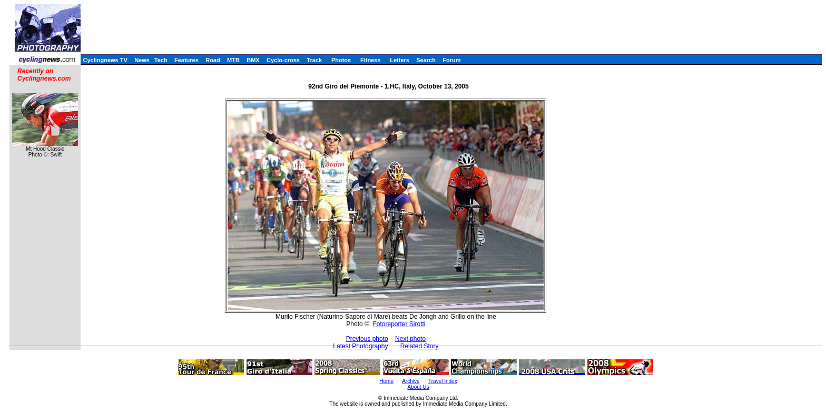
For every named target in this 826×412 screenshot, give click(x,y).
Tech (161, 60)
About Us (418, 387)
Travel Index (442, 381)
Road (212, 60)
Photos (341, 60)
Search (426, 60)
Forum (451, 60)
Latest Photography (360, 346)
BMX (253, 60)
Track (314, 60)
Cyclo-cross (283, 60)
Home (386, 381)
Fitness (370, 60)
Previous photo (367, 338)
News (142, 60)
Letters (399, 60)
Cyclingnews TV (105, 60)
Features (186, 60)
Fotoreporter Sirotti (398, 324)
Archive (410, 381)
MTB (233, 60)
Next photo (410, 338)
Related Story (419, 346)
